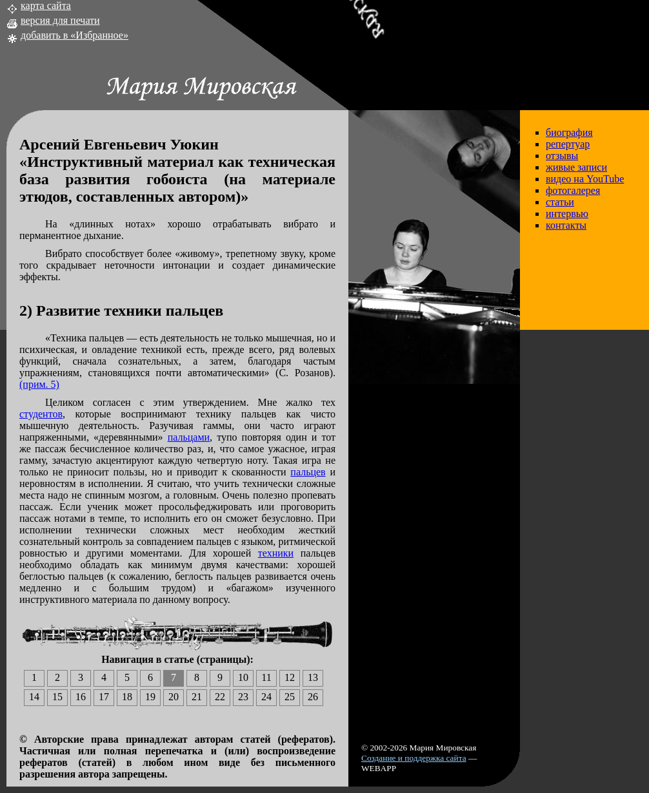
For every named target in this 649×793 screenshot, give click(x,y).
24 (266, 696)
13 (313, 677)
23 (243, 696)
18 (127, 696)
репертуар (568, 144)
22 (220, 696)
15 (57, 696)
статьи (560, 201)
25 (290, 696)
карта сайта (46, 5)
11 (266, 677)
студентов (41, 413)
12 (290, 677)
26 (313, 696)
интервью (567, 213)
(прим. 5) (39, 384)
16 (80, 696)
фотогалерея (573, 190)
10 (243, 677)
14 (34, 696)
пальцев (307, 471)
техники (276, 553)
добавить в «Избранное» (74, 35)
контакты (566, 225)
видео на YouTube (585, 178)
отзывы (562, 155)
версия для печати (60, 20)
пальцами (189, 437)
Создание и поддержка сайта (413, 758)
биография (569, 132)
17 (104, 696)
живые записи (576, 167)
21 (197, 696)
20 (173, 696)
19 (150, 696)
